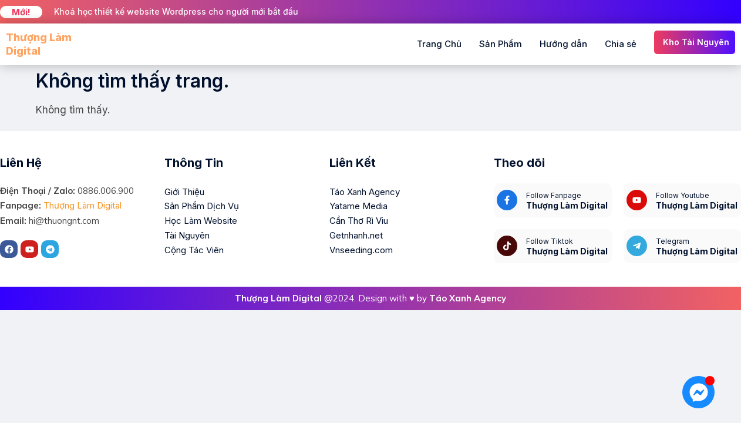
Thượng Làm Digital (82, 205)
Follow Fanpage (553, 195)
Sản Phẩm (500, 43)
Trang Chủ (439, 43)
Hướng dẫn (563, 43)
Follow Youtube (682, 195)
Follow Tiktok (549, 241)
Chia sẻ (620, 43)
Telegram (672, 241)
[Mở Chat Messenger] (698, 392)
